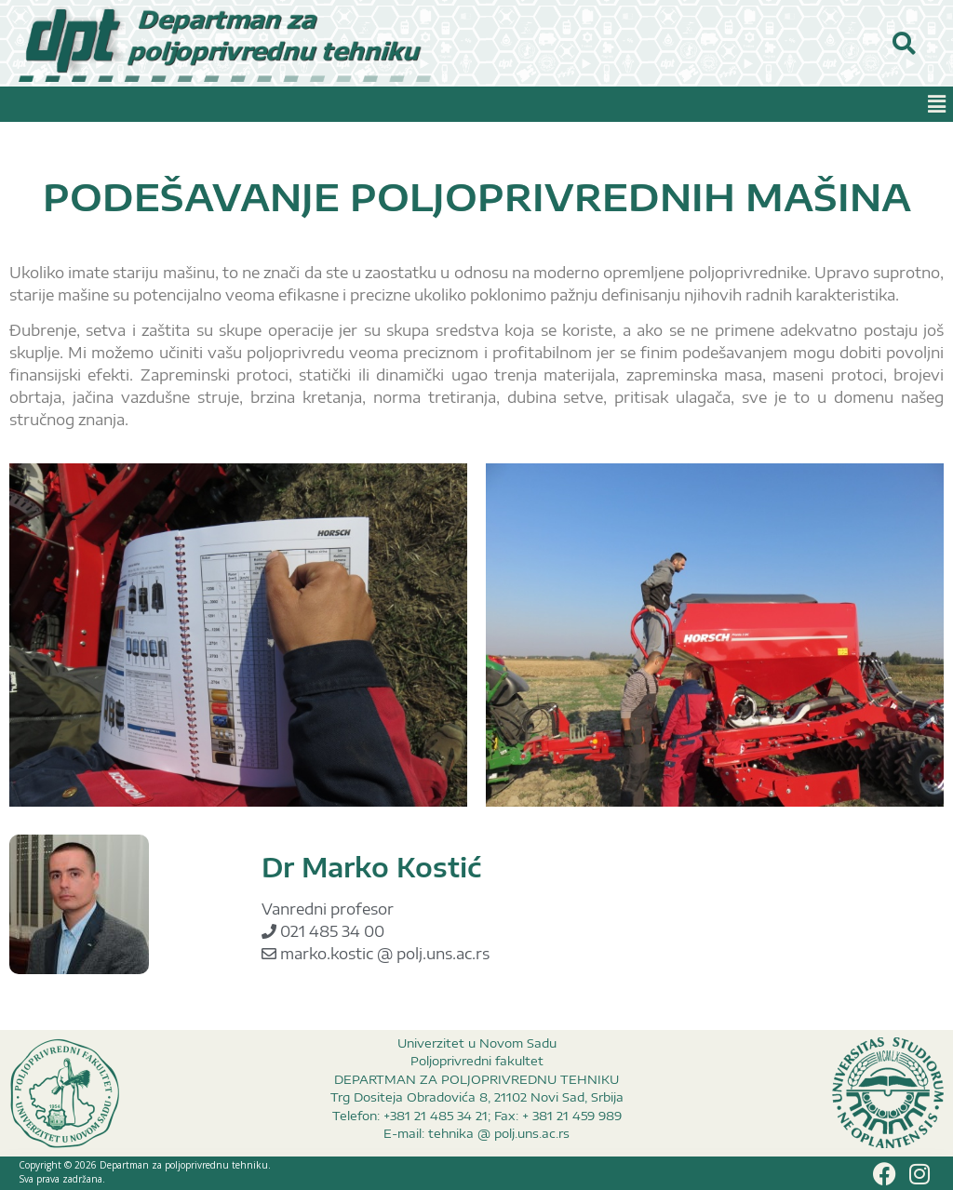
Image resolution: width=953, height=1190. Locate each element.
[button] (937, 104)
